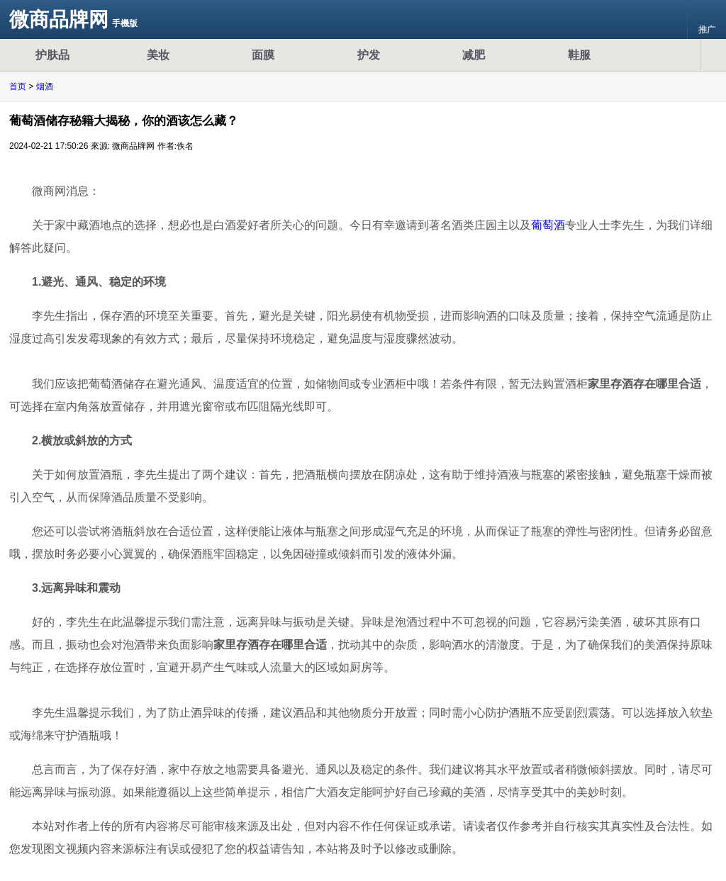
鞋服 (579, 55)
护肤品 (52, 55)
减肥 (473, 55)
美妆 (158, 55)
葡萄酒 (548, 225)
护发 (368, 55)
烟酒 (44, 86)
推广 (706, 20)
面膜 (263, 55)
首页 (17, 86)
